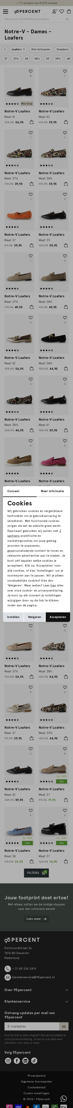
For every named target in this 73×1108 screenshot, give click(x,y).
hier (53, 585)
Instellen (13, 617)
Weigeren (34, 617)
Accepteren (58, 617)
